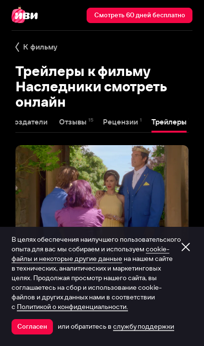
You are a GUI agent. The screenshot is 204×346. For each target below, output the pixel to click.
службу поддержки (143, 326)
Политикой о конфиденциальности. (72, 306)
